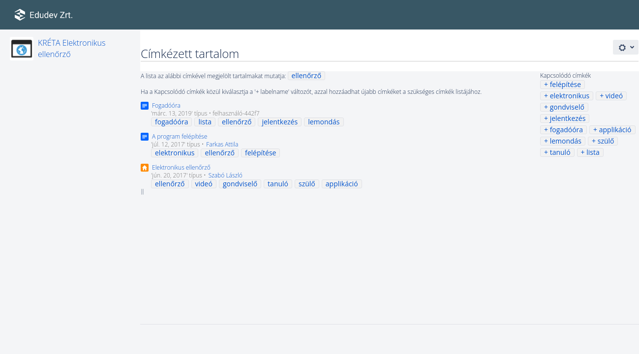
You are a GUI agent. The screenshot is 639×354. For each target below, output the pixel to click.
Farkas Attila (222, 144)
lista (593, 152)
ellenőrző (307, 75)
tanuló (560, 152)
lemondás (565, 141)
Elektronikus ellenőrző (181, 167)
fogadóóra (566, 129)
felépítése (565, 84)
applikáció (615, 129)
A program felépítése (179, 136)
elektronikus (569, 95)
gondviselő (567, 107)
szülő (606, 141)
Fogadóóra (166, 105)
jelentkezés (568, 118)
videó (614, 95)
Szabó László (226, 175)
